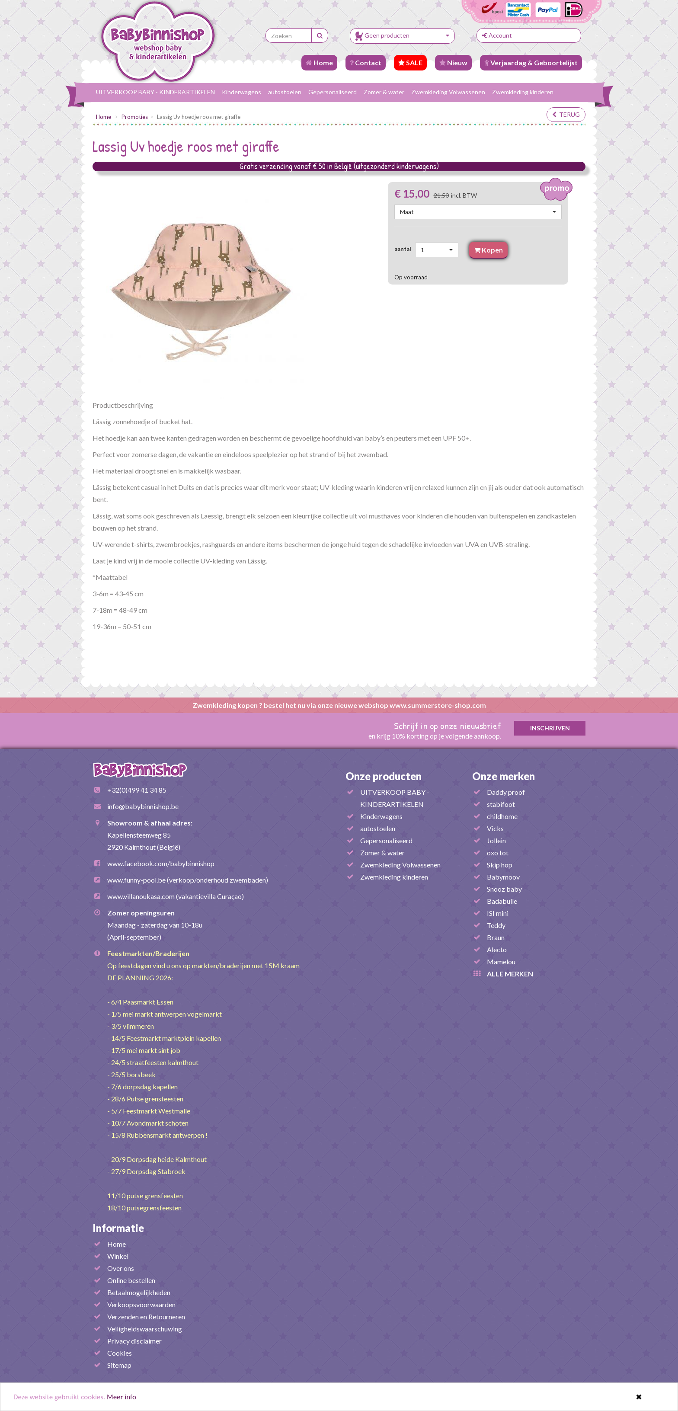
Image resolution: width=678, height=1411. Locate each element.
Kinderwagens (241, 92)
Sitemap (119, 1365)
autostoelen (284, 92)
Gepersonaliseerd (332, 92)
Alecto (497, 949)
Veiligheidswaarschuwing (144, 1329)
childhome (502, 816)
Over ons (120, 1268)
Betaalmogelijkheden (138, 1292)
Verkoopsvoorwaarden (141, 1304)
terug (566, 114)
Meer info (121, 1397)
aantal (404, 249)
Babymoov (503, 877)
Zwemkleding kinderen (522, 92)
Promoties (135, 116)
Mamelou (501, 961)
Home (319, 62)
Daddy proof (506, 792)
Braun (496, 937)
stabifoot (501, 804)
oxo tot (497, 852)
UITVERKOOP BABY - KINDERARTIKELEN (155, 92)
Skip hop (499, 865)
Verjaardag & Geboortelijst (531, 62)
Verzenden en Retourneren (146, 1316)
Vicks (495, 828)
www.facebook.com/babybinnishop (160, 863)
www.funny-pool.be (136, 880)
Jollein (496, 840)
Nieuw (453, 62)
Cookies (119, 1353)
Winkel (117, 1256)
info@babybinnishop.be (143, 806)
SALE (410, 62)
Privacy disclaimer (134, 1341)
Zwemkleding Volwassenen (448, 92)
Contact (365, 62)
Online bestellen (131, 1280)
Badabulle (502, 901)
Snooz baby (504, 889)
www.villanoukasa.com (141, 896)
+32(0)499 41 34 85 (136, 790)
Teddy (496, 925)
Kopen (488, 250)
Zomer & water (384, 92)
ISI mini (497, 913)
